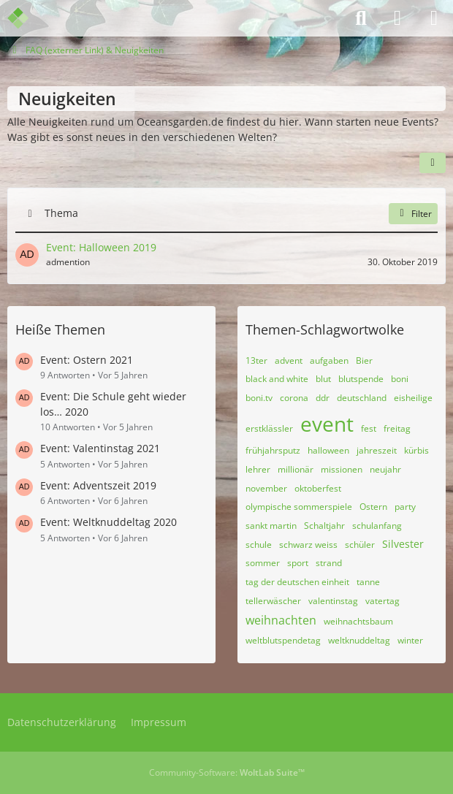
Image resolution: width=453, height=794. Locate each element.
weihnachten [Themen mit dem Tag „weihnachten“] (280, 620)
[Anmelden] (397, 18)
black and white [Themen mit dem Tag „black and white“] (276, 379)
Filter (413, 213)
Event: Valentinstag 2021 (100, 448)
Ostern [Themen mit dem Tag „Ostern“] (373, 506)
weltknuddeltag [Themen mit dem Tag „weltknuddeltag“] (359, 640)
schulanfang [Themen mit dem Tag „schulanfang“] (377, 525)
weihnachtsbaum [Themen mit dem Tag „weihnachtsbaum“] (358, 621)
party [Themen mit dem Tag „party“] (405, 506)
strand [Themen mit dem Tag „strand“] (329, 563)
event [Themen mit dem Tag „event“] (327, 424)
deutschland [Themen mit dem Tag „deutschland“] (362, 398)
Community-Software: (227, 772)
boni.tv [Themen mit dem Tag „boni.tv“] (259, 398)
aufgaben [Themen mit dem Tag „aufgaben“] (329, 360)
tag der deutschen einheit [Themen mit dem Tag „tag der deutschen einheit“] (297, 582)
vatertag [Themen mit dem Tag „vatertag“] (382, 601)
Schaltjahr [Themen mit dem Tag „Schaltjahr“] (324, 525)
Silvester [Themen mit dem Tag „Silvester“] (403, 544)
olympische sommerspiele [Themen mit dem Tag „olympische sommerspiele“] (298, 506)
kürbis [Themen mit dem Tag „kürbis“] (416, 450)
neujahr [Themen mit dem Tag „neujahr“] (385, 469)
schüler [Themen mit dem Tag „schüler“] (360, 544)
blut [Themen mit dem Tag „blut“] (323, 379)
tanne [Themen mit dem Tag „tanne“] (368, 582)
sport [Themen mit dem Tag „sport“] (297, 563)
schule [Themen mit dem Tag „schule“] (258, 544)
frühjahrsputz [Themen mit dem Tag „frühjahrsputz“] (272, 450)
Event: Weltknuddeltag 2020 (108, 522)
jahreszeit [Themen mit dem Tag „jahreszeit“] (377, 450)
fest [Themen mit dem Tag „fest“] (368, 428)
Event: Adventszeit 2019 (98, 485)
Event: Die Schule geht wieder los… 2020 (113, 404)
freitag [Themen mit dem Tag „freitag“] (397, 428)
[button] (432, 162)
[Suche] (361, 18)
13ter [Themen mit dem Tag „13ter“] (256, 360)
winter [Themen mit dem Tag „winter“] (410, 640)
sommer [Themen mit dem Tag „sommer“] (262, 563)
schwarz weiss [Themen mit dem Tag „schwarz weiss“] (308, 544)
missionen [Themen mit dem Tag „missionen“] (341, 469)
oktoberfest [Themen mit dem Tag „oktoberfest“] (317, 488)
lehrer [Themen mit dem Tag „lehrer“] (257, 469)
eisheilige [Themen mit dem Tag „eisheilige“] (413, 398)
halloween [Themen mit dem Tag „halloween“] (328, 450)
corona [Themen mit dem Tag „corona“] (294, 398)
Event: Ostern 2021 (86, 360)
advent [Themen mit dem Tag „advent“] (288, 360)
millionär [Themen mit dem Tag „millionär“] (295, 469)
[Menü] (434, 18)
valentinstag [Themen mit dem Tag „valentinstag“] (333, 601)
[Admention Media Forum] (27, 18)
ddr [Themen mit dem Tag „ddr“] (323, 398)
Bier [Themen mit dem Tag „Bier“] (364, 360)
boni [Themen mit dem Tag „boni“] (399, 379)
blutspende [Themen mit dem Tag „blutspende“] (361, 379)
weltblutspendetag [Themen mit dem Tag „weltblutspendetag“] (283, 640)
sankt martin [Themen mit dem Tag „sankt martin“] (271, 525)
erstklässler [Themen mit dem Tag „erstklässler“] (269, 428)
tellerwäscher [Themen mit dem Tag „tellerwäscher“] (273, 601)
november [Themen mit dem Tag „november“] (266, 488)
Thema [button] (61, 213)
